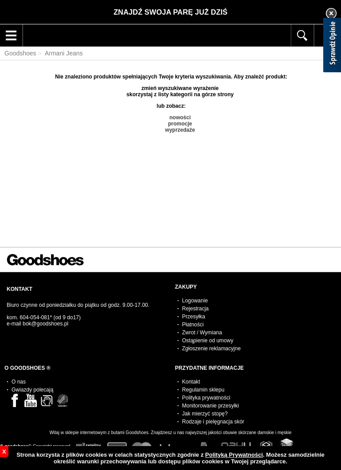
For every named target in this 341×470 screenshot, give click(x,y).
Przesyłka (193, 316)
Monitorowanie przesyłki (210, 406)
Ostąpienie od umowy (207, 340)
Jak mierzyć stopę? (205, 414)
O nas (19, 382)
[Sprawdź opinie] (332, 46)
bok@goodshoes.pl (45, 324)
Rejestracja (195, 309)
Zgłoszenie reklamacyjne (211, 348)
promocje (180, 124)
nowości (179, 117)
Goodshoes (20, 53)
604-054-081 (35, 317)
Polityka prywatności (206, 398)
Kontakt (191, 382)
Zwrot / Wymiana (202, 332)
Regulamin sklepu (203, 390)
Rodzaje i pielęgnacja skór (213, 422)
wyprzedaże (180, 130)
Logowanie (195, 301)
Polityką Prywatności (234, 454)
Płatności (193, 324)
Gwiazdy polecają (32, 390)
